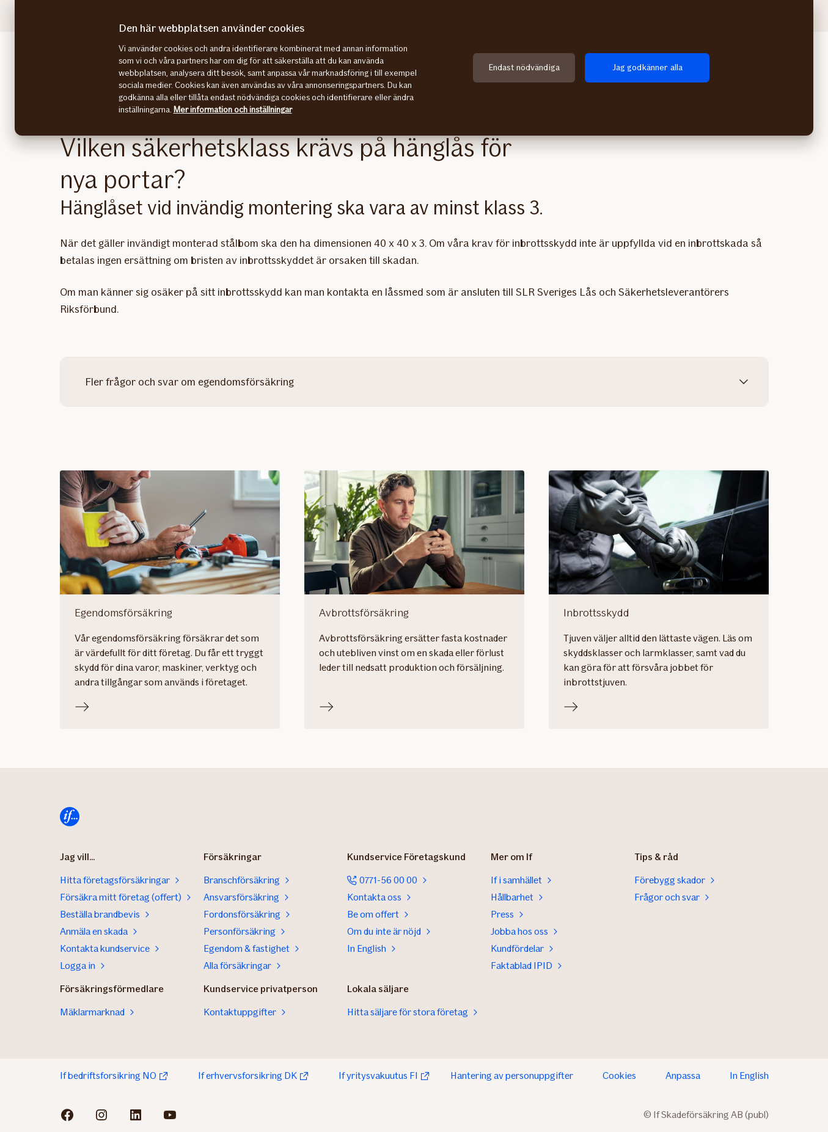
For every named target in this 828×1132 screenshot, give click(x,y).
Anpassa (682, 1075)
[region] (414, 68)
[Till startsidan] (69, 817)
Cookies (619, 1075)
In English (749, 1075)
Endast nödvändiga (524, 67)
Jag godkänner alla (647, 67)
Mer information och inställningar (233, 109)
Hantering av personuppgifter (511, 1075)
